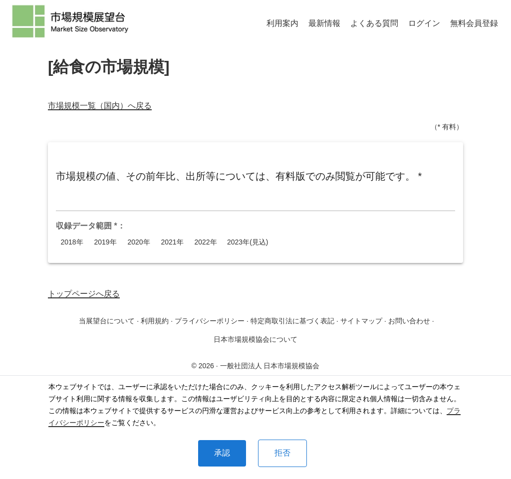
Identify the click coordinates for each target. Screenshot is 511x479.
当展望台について (107, 321)
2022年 (206, 242)
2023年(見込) (247, 242)
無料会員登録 (474, 23)
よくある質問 (374, 23)
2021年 (172, 242)
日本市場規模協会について (255, 339)
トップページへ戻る (84, 293)
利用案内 (282, 23)
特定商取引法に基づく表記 (292, 321)
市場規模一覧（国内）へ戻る (100, 105)
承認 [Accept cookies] (222, 453)
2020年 (139, 242)
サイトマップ (361, 321)
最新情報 (324, 23)
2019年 (105, 242)
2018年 (72, 242)
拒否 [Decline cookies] (282, 453)
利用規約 (155, 321)
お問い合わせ (409, 321)
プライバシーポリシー (210, 321)
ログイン (424, 23)
